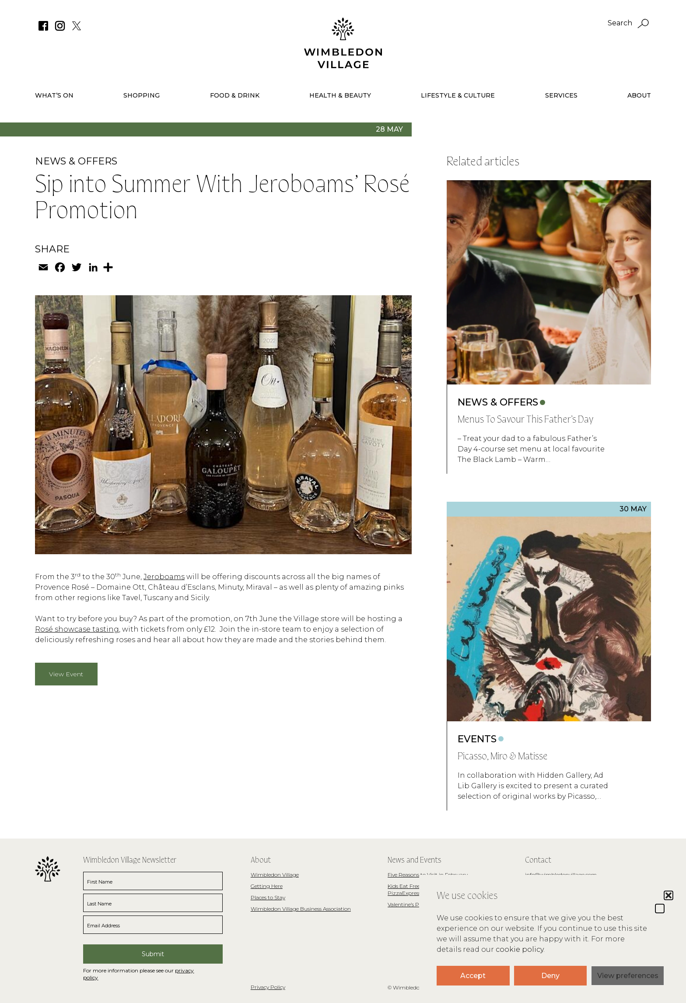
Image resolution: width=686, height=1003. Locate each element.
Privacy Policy (268, 987)
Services (561, 95)
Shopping (141, 95)
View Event (66, 674)
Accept (473, 976)
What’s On (54, 95)
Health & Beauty (340, 95)
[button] (659, 908)
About (639, 95)
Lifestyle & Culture (458, 95)
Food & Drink (234, 95)
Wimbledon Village (275, 874)
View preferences (627, 976)
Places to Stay (268, 897)
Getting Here (267, 886)
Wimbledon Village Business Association (301, 908)
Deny (550, 976)
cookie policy (519, 949)
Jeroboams (164, 577)
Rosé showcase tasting (77, 629)
